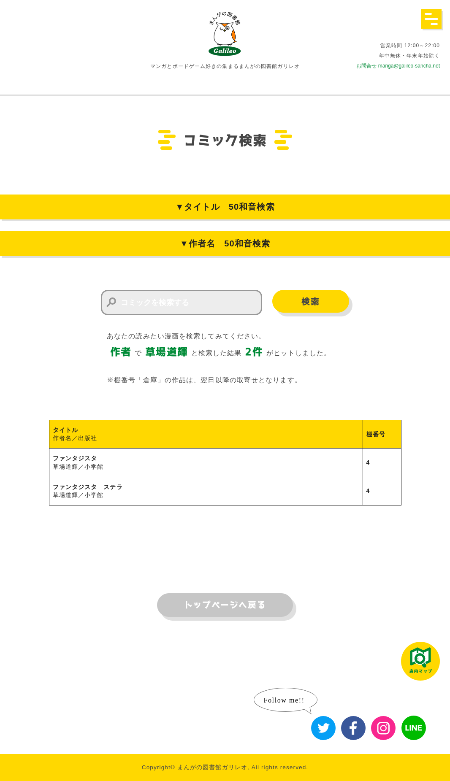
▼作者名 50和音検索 (225, 243)
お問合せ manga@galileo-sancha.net (398, 66)
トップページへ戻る (225, 605)
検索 (310, 301)
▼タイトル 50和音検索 (224, 206)
